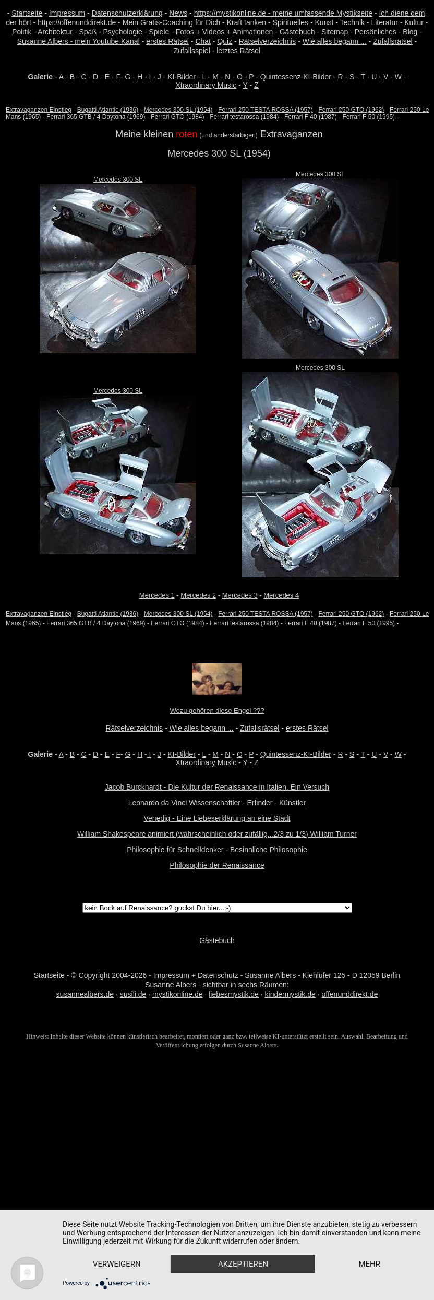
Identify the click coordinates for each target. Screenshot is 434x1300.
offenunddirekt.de (350, 994)
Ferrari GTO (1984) (177, 117)
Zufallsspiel (192, 50)
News (178, 13)
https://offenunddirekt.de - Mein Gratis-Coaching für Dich (129, 22)
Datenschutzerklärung (127, 13)
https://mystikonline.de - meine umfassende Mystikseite (283, 13)
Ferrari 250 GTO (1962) (351, 109)
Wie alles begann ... (335, 41)
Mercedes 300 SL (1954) (178, 109)
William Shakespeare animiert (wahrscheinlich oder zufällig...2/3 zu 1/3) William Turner (217, 834)
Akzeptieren (246, 1245)
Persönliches (375, 32)
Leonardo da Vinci (157, 802)
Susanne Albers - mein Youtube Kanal (78, 41)
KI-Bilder (181, 77)
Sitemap (334, 32)
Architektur (55, 32)
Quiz (224, 41)
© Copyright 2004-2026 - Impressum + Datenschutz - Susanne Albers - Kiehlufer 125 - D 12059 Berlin (235, 975)
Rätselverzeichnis (267, 41)
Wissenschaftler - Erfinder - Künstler (247, 802)
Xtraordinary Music (205, 85)
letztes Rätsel (238, 50)
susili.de (133, 994)
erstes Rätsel (167, 41)
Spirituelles (290, 22)
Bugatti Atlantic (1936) (107, 109)
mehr (118, 1263)
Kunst (324, 22)
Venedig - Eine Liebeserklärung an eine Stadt (217, 818)
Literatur (384, 22)
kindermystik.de (290, 994)
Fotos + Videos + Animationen (224, 32)
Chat (203, 41)
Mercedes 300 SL (117, 179)
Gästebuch (297, 32)
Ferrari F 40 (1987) (310, 117)
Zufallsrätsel (392, 41)
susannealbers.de (85, 994)
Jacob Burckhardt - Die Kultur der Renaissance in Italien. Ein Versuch (217, 787)
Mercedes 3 (240, 595)
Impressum (67, 13)
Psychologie (122, 32)
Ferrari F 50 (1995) (368, 117)
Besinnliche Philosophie (268, 849)
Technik (352, 22)
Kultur (414, 22)
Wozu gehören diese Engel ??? (217, 710)
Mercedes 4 (281, 595)
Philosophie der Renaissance (217, 865)
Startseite (26, 13)
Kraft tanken (247, 22)
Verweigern (118, 1245)
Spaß (87, 32)
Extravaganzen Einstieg (38, 109)
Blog (410, 32)
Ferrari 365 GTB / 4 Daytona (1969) (95, 117)
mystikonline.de (177, 994)
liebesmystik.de (234, 994)
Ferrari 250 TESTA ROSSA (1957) (265, 109)
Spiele (159, 32)
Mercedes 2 (198, 595)
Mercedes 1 (157, 595)
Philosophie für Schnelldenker (175, 849)
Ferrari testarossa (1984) (244, 117)
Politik (21, 32)
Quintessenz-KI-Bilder (295, 77)
